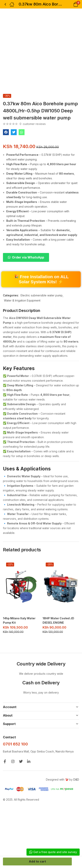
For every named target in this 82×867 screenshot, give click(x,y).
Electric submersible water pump (42, 295)
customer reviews (33, 124)
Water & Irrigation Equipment (22, 300)
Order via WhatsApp (28, 257)
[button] (70, 4)
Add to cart (37, 861)
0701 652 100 (15, 744)
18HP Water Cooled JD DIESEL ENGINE (58, 620)
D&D (76, 779)
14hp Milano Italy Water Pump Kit (19, 620)
